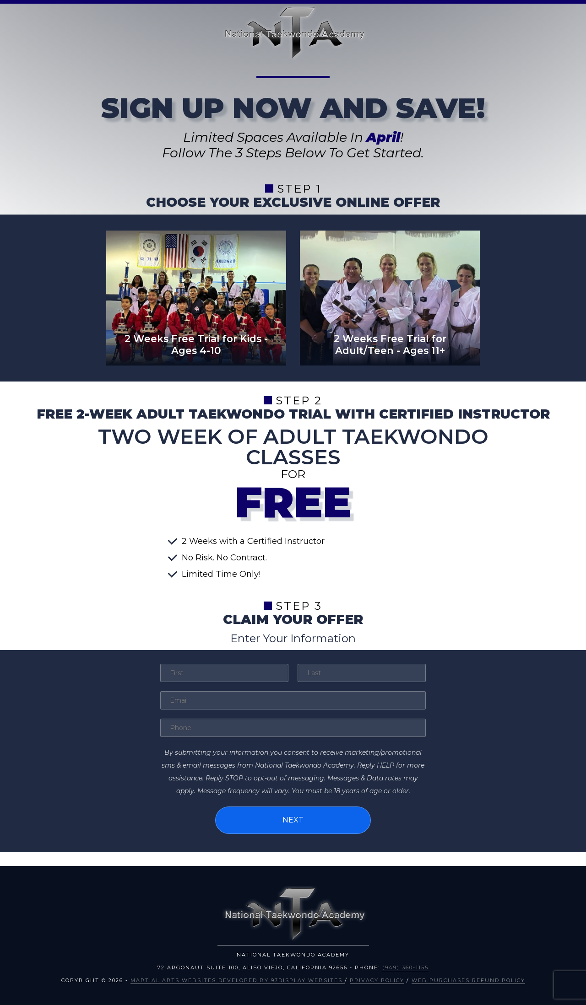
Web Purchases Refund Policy (468, 980)
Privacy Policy (377, 980)
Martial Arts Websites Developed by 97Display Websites (237, 980)
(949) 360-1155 (405, 967)
